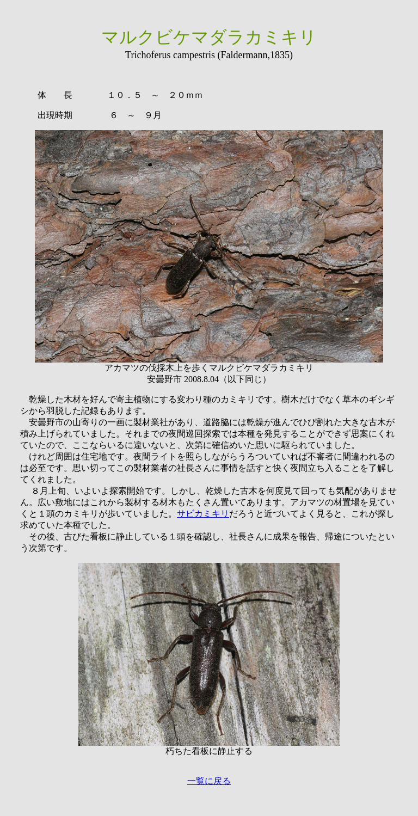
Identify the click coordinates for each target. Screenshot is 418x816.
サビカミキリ (203, 513)
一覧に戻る (209, 781)
